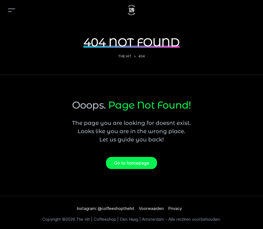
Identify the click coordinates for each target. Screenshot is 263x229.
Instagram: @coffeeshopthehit (105, 208)
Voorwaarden (151, 208)
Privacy (175, 208)
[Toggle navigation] (11, 10)
